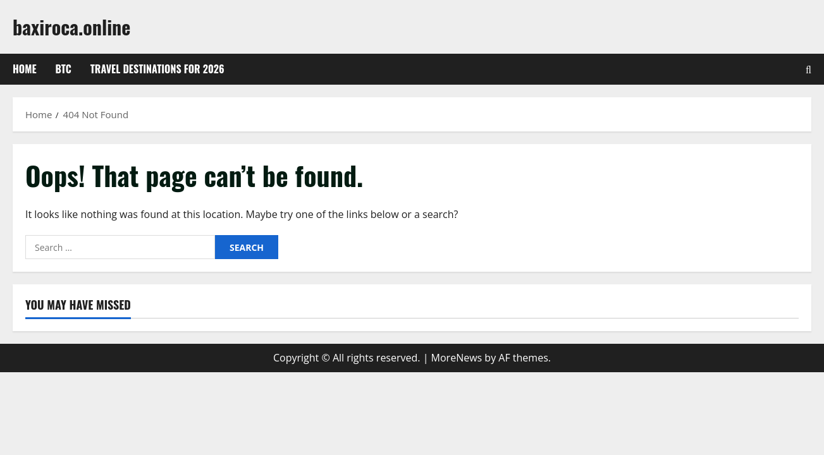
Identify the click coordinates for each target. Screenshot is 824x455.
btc (63, 68)
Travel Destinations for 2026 (157, 68)
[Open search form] (808, 70)
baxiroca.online (71, 27)
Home (25, 68)
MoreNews (457, 358)
